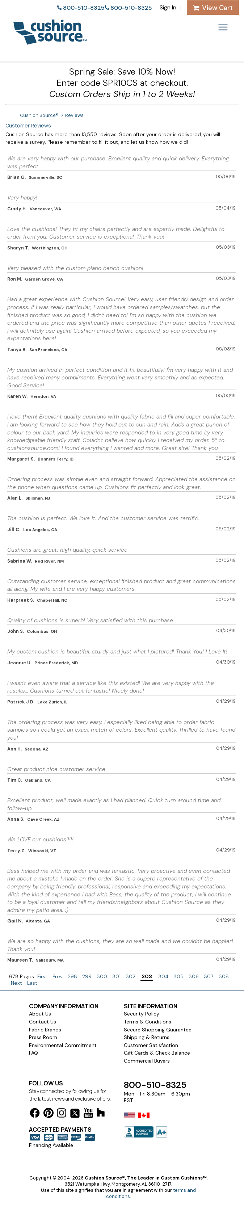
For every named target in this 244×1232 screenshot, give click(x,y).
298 (72, 976)
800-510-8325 (84, 8)
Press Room (43, 1037)
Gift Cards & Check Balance (157, 1053)
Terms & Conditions (147, 1021)
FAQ (33, 1053)
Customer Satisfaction (151, 1045)
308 (224, 976)
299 (87, 976)
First (42, 976)
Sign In (168, 7)
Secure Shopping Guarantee (158, 1029)
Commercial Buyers (147, 1060)
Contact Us (42, 1021)
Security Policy (141, 1013)
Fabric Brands (45, 1029)
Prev (57, 976)
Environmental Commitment (63, 1045)
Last (32, 983)
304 (163, 976)
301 (116, 976)
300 (102, 976)
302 (130, 976)
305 (178, 976)
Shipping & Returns (146, 1037)
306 (194, 976)
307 (209, 976)
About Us (40, 1013)
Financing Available (51, 1145)
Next (16, 983)
